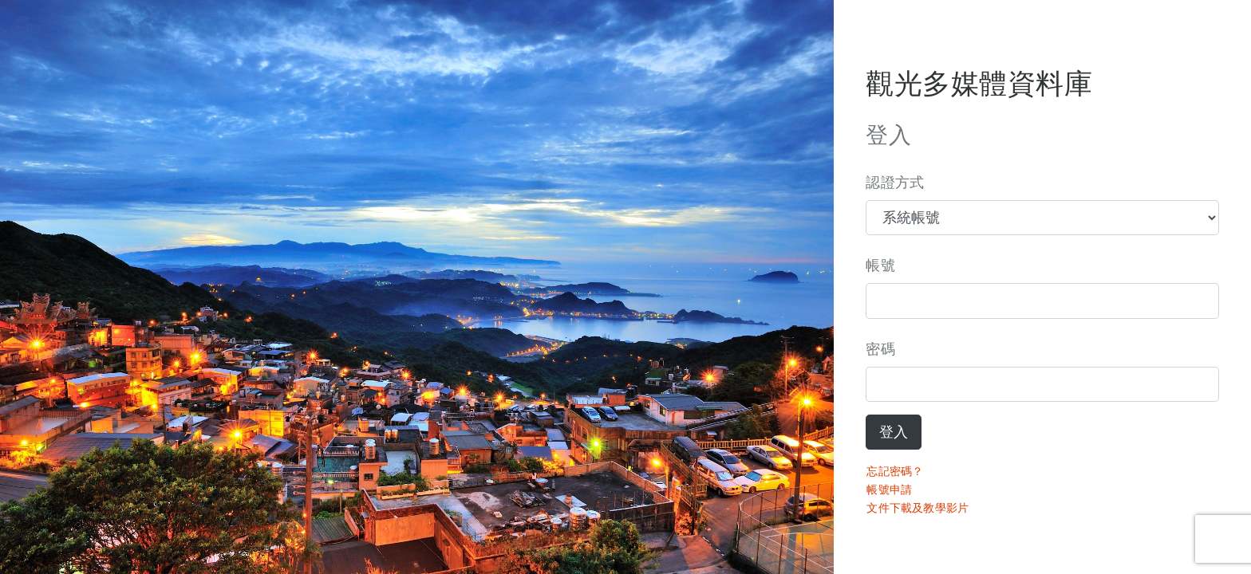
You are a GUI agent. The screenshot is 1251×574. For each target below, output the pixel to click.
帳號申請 (889, 489)
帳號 (880, 265)
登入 (893, 432)
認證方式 (895, 183)
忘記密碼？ (894, 471)
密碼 (880, 349)
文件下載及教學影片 (917, 507)
